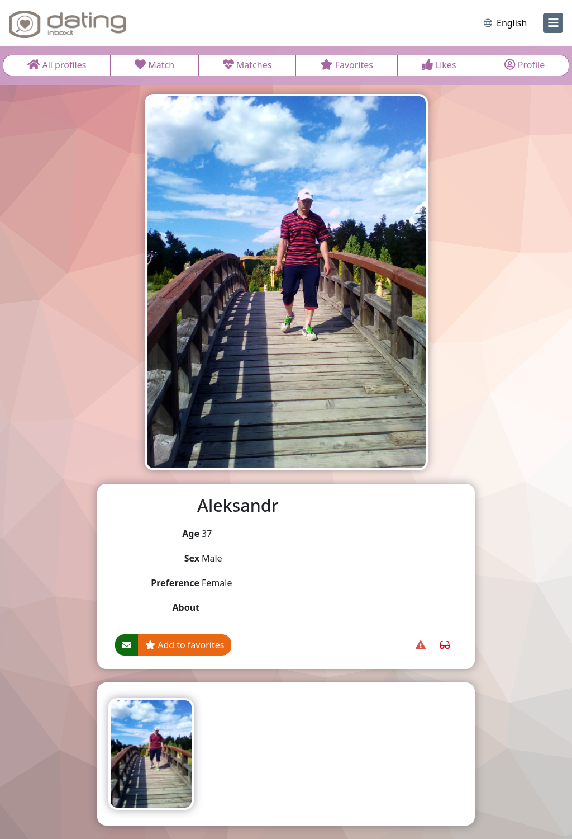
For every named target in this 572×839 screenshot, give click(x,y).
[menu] (553, 23)
